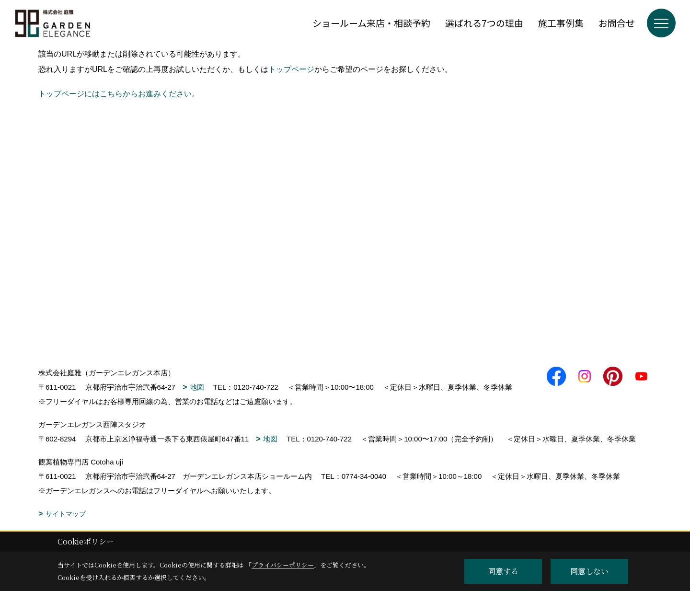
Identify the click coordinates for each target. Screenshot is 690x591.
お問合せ (616, 22)
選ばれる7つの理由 (484, 22)
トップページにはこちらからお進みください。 (118, 94)
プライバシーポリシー (283, 564)
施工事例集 (561, 22)
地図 (197, 387)
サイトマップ (66, 514)
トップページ (291, 69)
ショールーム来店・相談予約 (371, 22)
